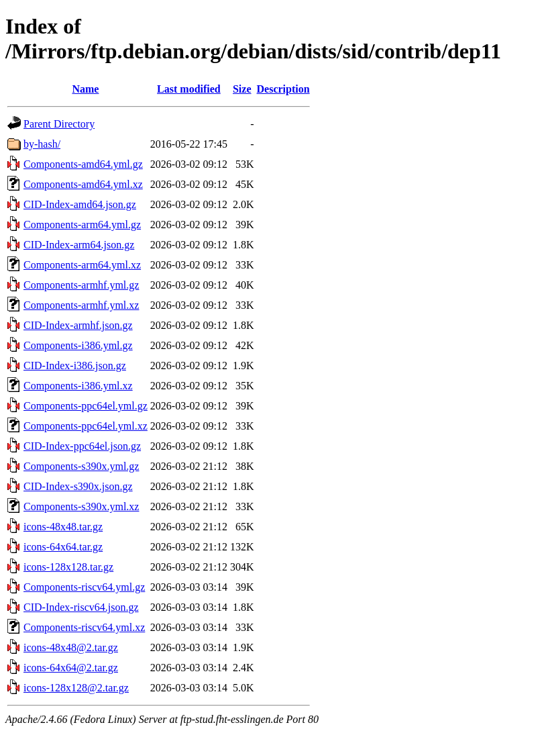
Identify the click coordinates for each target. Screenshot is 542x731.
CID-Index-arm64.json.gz (78, 244)
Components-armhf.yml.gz (81, 285)
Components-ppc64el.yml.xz (85, 426)
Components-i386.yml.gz (78, 345)
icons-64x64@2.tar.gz (70, 667)
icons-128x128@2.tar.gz (76, 687)
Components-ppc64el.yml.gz (85, 405)
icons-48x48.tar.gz (63, 526)
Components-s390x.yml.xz (81, 506)
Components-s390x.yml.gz (81, 466)
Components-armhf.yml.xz (81, 305)
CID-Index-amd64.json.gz (79, 204)
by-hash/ (41, 144)
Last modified (189, 89)
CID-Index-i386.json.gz (74, 365)
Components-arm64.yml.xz (82, 265)
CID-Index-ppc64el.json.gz (82, 446)
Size (242, 89)
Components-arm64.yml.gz (82, 224)
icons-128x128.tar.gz (68, 567)
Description (283, 89)
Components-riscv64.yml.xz (84, 627)
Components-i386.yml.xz (78, 385)
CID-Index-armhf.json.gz (78, 325)
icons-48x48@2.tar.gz (70, 647)
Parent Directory (59, 124)
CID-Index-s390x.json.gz (78, 486)
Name (85, 89)
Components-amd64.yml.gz (83, 164)
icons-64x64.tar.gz (63, 546)
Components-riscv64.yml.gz (84, 587)
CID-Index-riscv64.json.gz (81, 607)
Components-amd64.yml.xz (83, 184)
